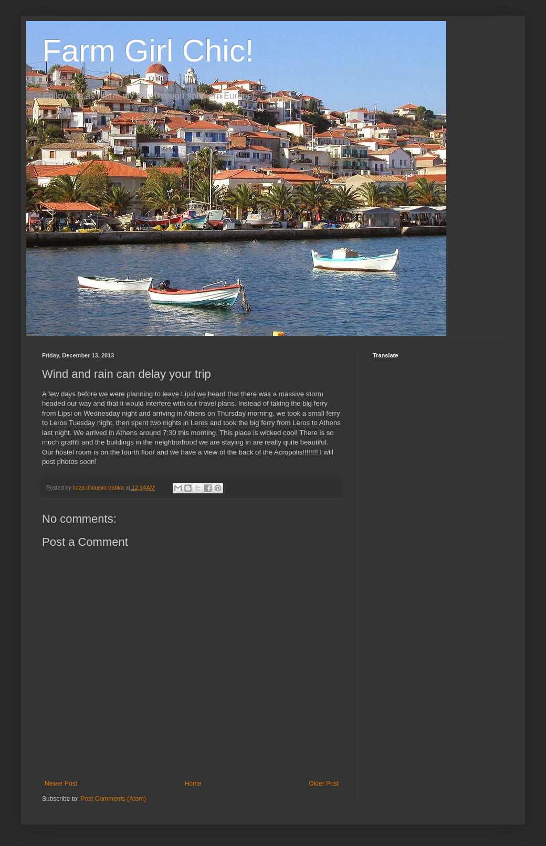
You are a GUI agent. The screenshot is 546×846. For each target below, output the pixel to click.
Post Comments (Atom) (113, 798)
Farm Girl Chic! (148, 50)
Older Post (324, 783)
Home (193, 783)
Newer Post (61, 783)
